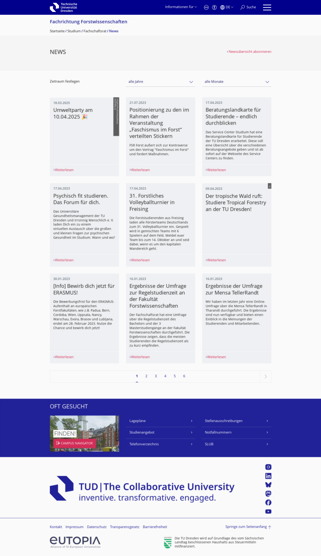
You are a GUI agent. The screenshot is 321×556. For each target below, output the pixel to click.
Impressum (75, 527)
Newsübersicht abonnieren (250, 52)
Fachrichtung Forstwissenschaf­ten (88, 22)
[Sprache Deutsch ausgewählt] (226, 7)
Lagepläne (137, 421)
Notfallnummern (218, 433)
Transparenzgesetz (124, 527)
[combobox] (160, 82)
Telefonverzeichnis (144, 444)
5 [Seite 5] (175, 376)
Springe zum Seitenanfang (246, 527)
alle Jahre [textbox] (136, 82)
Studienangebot (141, 433)
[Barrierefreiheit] (214, 7)
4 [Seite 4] (165, 376)
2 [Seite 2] (146, 376)
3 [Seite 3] (156, 376)
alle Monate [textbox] (214, 82)
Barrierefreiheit (155, 527)
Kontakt (56, 527)
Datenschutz (97, 527)
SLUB (209, 444)
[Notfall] (206, 7)
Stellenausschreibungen (224, 421)
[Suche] (248, 7)
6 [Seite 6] (184, 376)
